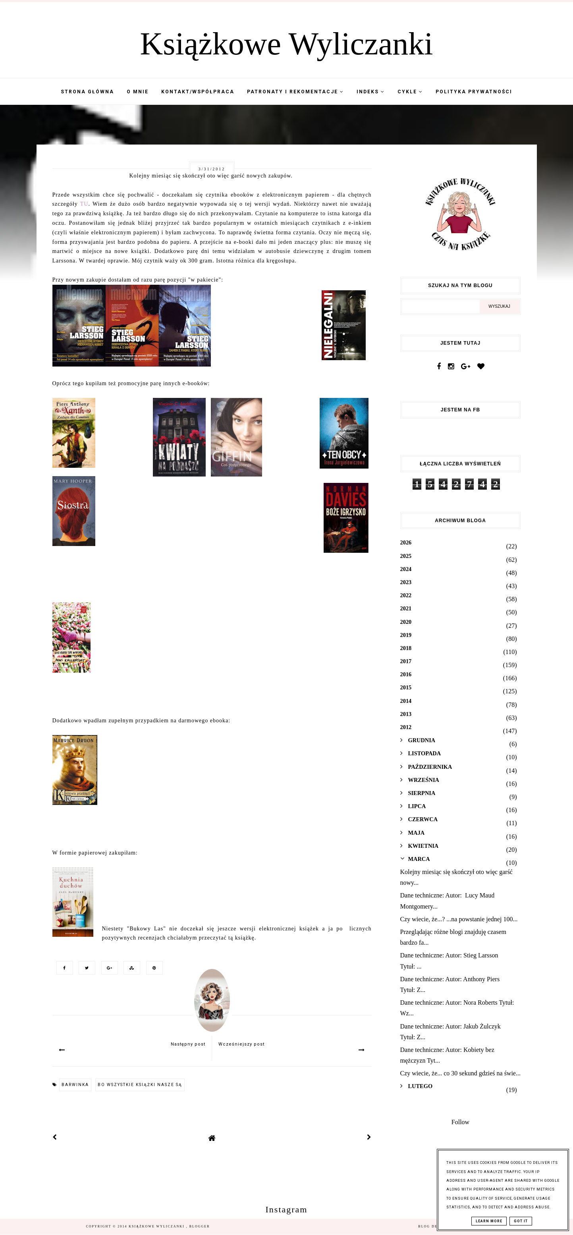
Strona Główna (87, 92)
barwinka (75, 1085)
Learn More (489, 1221)
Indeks (371, 92)
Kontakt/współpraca (197, 92)
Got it (521, 1221)
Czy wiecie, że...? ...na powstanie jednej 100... (459, 919)
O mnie (138, 92)
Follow (460, 1122)
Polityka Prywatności (474, 92)
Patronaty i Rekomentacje (295, 92)
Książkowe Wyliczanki (286, 43)
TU (84, 204)
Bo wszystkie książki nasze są (140, 1085)
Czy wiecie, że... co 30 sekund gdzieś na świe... (460, 1073)
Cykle (410, 92)
